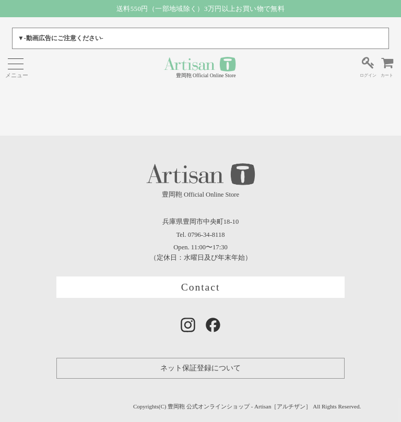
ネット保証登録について (200, 368)
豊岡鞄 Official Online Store (199, 67)
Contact (200, 287)
